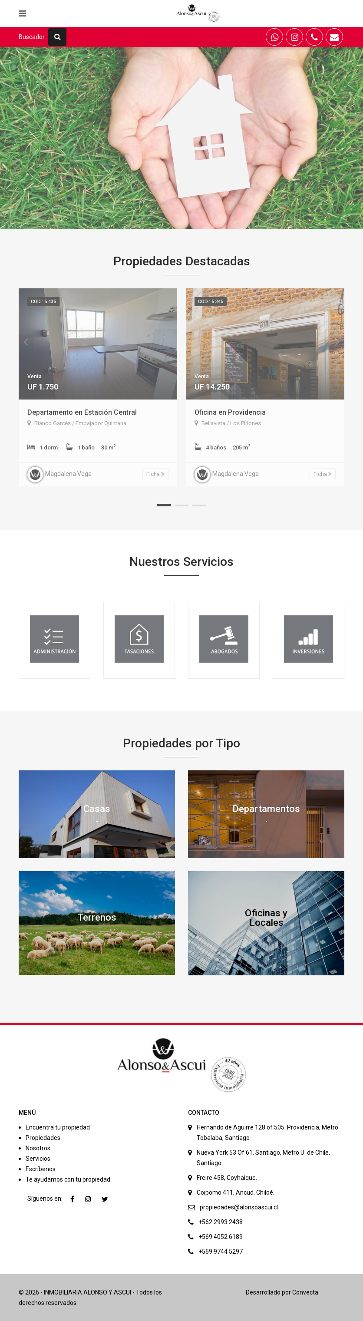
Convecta (305, 1292)
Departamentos (266, 808)
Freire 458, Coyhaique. (227, 1177)
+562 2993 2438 (220, 1222)
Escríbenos (41, 1169)
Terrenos (96, 917)
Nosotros (38, 1148)
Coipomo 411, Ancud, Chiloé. (235, 1192)
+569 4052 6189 (220, 1236)
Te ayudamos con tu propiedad (68, 1179)
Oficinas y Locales (266, 918)
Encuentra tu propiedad (58, 1127)
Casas (96, 808)
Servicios (38, 1158)
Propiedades (43, 1137)
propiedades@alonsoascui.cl (239, 1207)
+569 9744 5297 (220, 1251)
